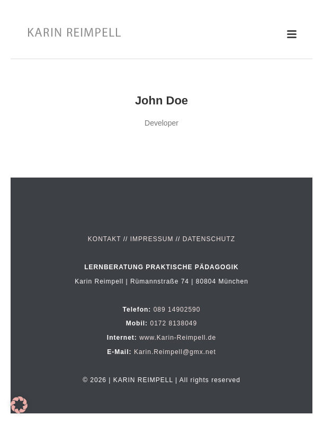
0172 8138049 (173, 323)
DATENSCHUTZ (209, 239)
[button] (19, 405)
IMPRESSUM (152, 239)
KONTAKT (104, 239)
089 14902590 (177, 309)
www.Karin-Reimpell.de (177, 337)
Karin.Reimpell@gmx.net (175, 352)
